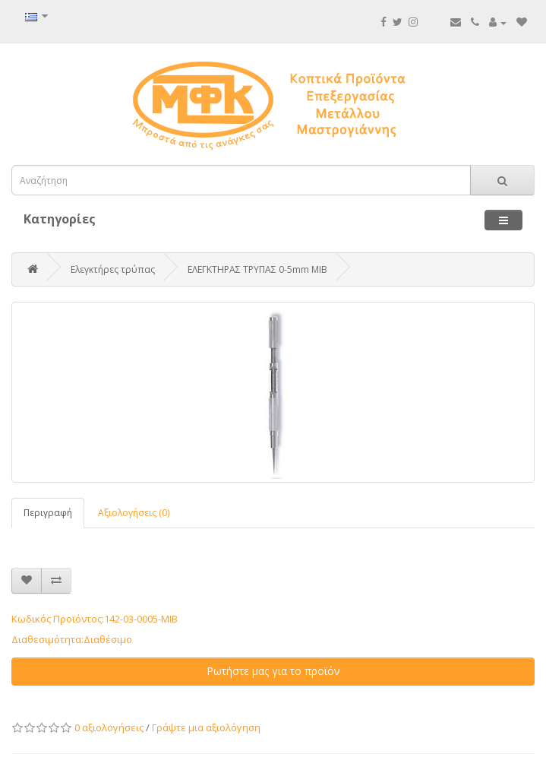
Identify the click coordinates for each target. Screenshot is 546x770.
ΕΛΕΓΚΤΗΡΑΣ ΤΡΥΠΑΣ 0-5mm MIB (257, 269)
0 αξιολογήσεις (109, 727)
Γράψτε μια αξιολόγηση (206, 727)
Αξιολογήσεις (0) (133, 512)
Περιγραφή (48, 512)
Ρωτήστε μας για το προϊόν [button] (273, 671)
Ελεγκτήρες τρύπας (113, 269)
